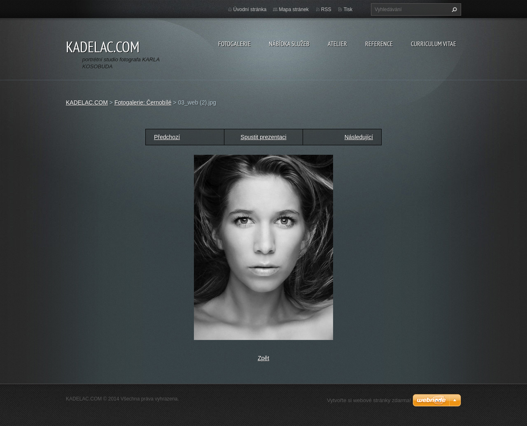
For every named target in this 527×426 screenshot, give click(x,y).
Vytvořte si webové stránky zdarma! (369, 400)
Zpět (263, 358)
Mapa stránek (294, 9)
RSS (326, 9)
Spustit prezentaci (263, 137)
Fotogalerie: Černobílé (143, 102)
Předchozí (167, 137)
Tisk (347, 9)
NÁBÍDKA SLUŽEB (289, 44)
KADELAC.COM (87, 102)
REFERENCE (379, 44)
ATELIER (337, 44)
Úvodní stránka (250, 9)
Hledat (453, 9)
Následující (359, 137)
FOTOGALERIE (234, 44)
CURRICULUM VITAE (433, 44)
